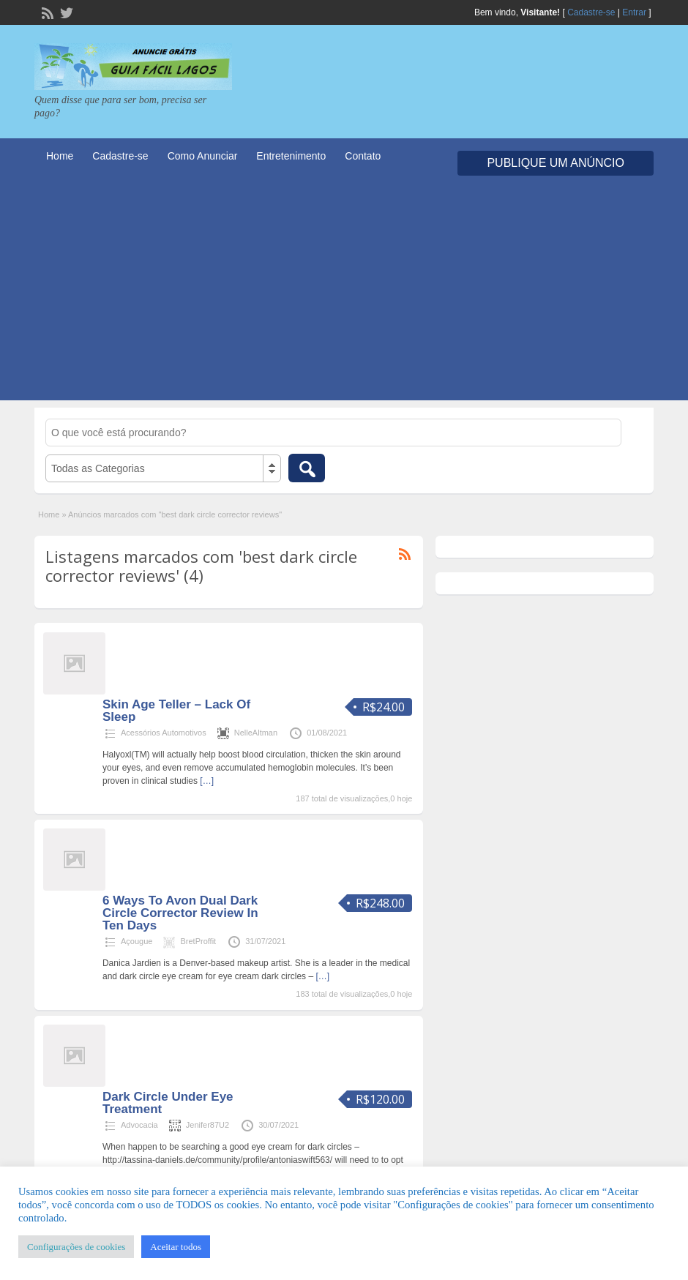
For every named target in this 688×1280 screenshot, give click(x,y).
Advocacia (139, 1124)
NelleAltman (255, 732)
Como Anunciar (203, 156)
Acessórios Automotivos (163, 732)
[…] (207, 781)
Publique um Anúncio (555, 163)
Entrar (634, 12)
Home (59, 156)
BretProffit (198, 941)
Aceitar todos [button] (175, 1246)
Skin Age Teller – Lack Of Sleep (176, 710)
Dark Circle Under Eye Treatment (167, 1103)
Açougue (136, 941)
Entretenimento (291, 156)
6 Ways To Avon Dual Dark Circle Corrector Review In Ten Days (180, 913)
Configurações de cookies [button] (76, 1246)
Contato (363, 156)
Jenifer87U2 (207, 1124)
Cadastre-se (591, 12)
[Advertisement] (344, 297)
